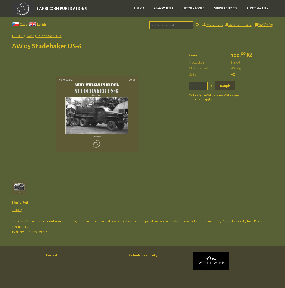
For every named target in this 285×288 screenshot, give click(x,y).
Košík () (263, 24)
